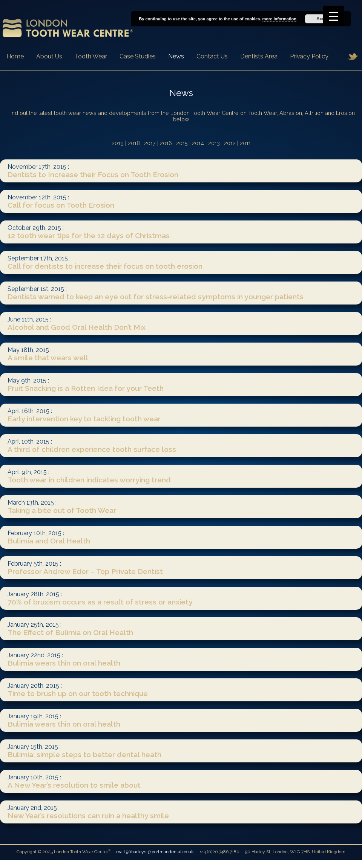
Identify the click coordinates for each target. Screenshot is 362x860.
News (176, 56)
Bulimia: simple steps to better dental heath (85, 754)
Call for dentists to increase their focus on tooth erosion (106, 266)
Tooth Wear (91, 56)
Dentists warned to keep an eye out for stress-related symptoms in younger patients (156, 296)
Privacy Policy (309, 56)
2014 (198, 143)
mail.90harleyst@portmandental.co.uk (155, 851)
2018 (134, 143)
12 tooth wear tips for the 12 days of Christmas (90, 235)
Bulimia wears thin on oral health (65, 663)
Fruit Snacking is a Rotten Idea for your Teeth (87, 388)
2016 (166, 143)
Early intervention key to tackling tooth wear (85, 419)
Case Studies (138, 56)
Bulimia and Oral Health (50, 541)
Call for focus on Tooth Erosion (62, 205)
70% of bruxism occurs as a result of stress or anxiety (101, 602)
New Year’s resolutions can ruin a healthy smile (89, 815)
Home (15, 56)
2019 (118, 143)
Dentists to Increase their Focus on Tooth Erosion (94, 174)
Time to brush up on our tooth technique (79, 693)
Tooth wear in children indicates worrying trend (90, 480)
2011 (245, 143)
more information (279, 19)
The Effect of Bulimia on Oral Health (71, 632)
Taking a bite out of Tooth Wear (63, 510)
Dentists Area (259, 56)
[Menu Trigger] (333, 16)
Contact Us (212, 56)
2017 (150, 143)
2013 (214, 143)
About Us (49, 56)
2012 (230, 143)
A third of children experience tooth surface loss (93, 449)
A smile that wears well (49, 357)
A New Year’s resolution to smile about (75, 785)
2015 (182, 143)
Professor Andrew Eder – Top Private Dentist (86, 571)
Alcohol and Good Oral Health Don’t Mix (77, 327)
